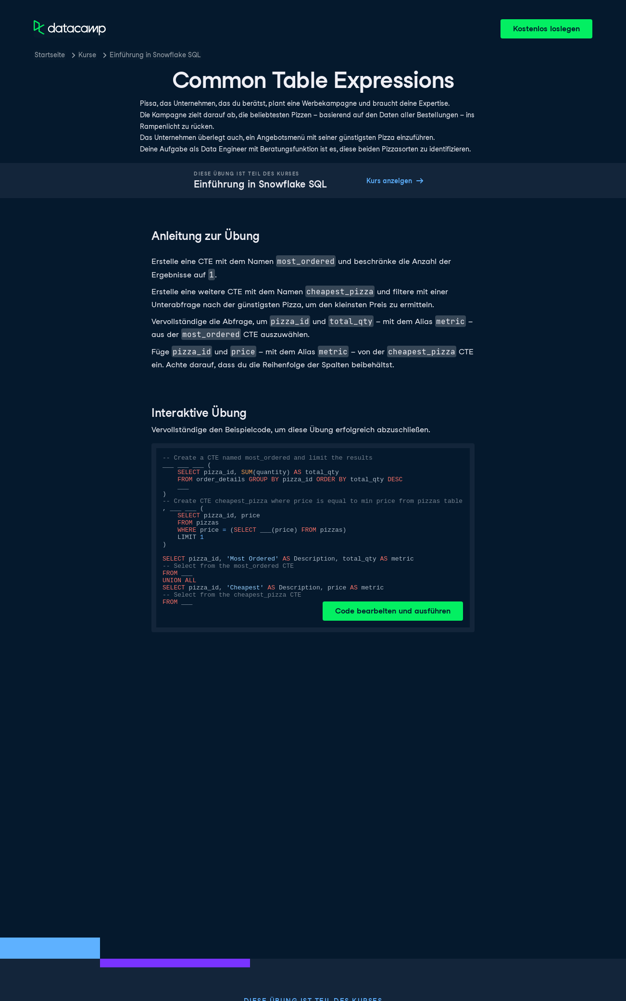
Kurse (87, 55)
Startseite (50, 55)
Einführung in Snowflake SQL (155, 55)
